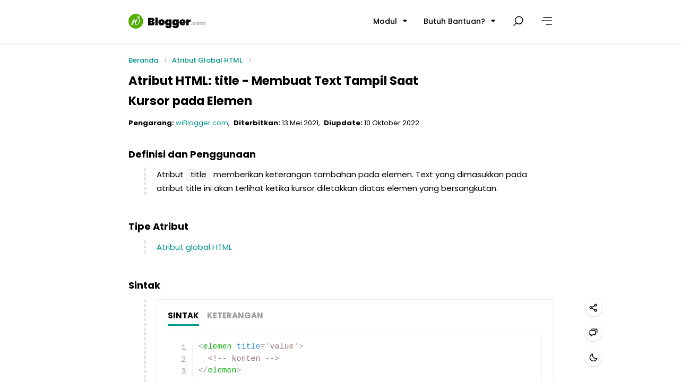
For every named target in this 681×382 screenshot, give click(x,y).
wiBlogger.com (202, 123)
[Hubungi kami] (593, 332)
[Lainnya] (546, 21)
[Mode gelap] (593, 357)
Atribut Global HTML (207, 60)
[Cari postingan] (518, 21)
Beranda (143, 60)
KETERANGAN (235, 316)
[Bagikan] (593, 307)
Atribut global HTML (194, 247)
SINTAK (183, 316)
